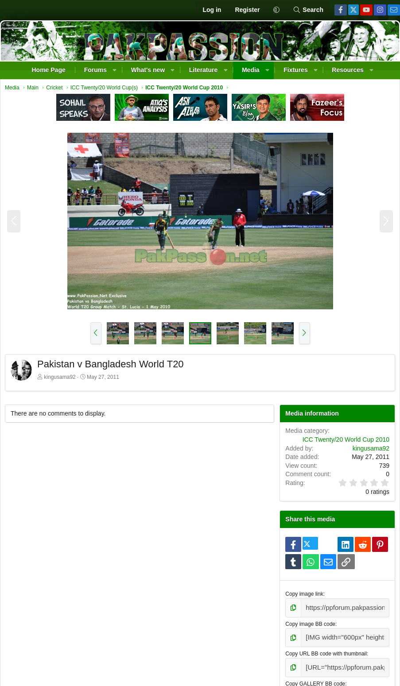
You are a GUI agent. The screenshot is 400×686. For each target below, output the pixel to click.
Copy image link (303, 596)
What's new (148, 69)
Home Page (48, 69)
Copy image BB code (309, 624)
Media (251, 69)
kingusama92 (62, 379)
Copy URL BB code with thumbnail (325, 652)
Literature (203, 69)
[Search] (308, 10)
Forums (95, 69)
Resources (348, 69)
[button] (276, 10)
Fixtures (295, 69)
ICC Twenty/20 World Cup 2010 (343, 441)
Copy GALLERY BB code (314, 681)
